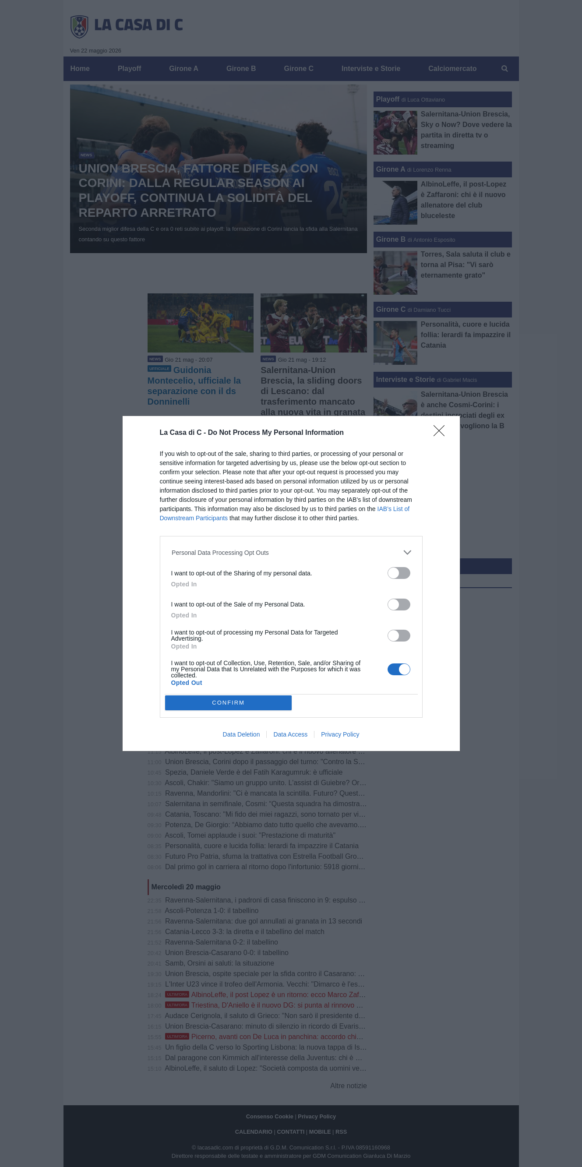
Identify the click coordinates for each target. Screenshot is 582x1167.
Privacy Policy (340, 734)
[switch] (399, 573)
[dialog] (291, 583)
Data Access (290, 734)
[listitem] (291, 552)
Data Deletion (241, 734)
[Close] (442, 433)
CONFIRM (228, 702)
